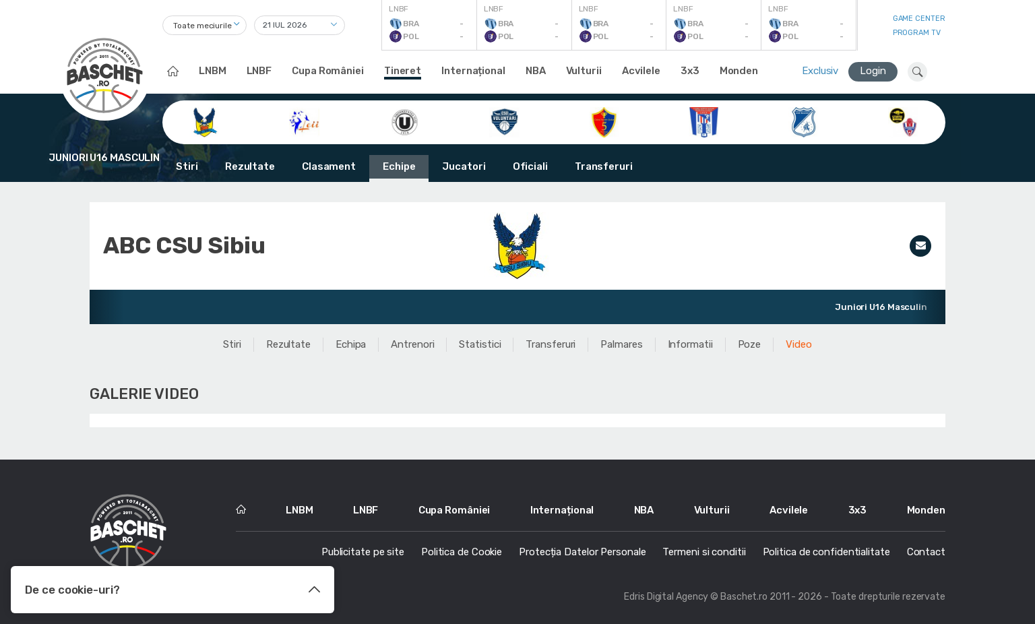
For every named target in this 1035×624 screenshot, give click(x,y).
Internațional (473, 71)
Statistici (480, 344)
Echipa (351, 344)
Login (873, 71)
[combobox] (204, 25)
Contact (926, 552)
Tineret (402, 71)
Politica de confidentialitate (826, 552)
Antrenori (412, 344)
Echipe (399, 166)
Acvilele (641, 71)
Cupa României (328, 71)
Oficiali (530, 166)
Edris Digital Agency (666, 596)
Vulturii (584, 71)
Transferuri (604, 166)
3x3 (690, 71)
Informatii (690, 344)
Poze (749, 344)
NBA (536, 71)
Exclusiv (820, 71)
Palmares (621, 344)
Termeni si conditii (703, 552)
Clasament (329, 166)
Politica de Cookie (461, 552)
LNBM (212, 71)
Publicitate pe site (362, 552)
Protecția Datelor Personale (582, 552)
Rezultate (250, 166)
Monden (739, 71)
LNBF (259, 71)
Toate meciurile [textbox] (202, 25)
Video (799, 344)
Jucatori (463, 166)
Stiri (187, 166)
